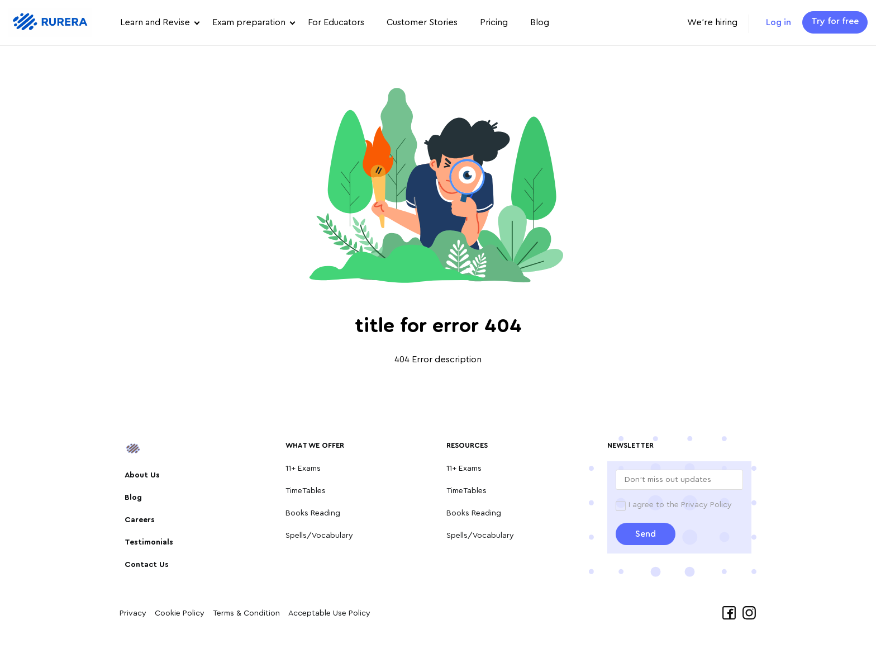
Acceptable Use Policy (329, 613)
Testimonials (149, 542)
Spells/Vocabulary (319, 536)
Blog (539, 22)
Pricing (494, 22)
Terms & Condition (246, 613)
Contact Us (147, 565)
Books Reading (312, 513)
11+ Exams (303, 468)
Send (645, 533)
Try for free (835, 21)
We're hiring (712, 22)
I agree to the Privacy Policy (680, 505)
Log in (778, 22)
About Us (142, 475)
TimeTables (305, 491)
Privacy (133, 613)
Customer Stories (422, 22)
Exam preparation (248, 22)
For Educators (336, 22)
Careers (140, 520)
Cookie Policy (179, 613)
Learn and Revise (155, 22)
